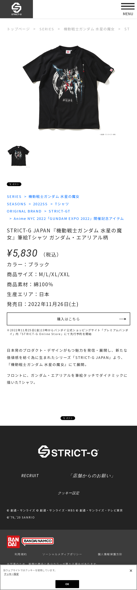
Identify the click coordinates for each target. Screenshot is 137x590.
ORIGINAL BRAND (24, 210)
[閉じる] (131, 570)
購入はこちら (68, 318)
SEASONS (16, 203)
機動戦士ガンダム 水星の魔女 (55, 196)
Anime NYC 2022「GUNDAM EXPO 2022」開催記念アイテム (70, 217)
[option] (69, 88)
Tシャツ (62, 203)
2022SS (40, 203)
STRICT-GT (60, 210)
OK (67, 584)
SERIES (14, 196)
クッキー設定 (68, 493)
